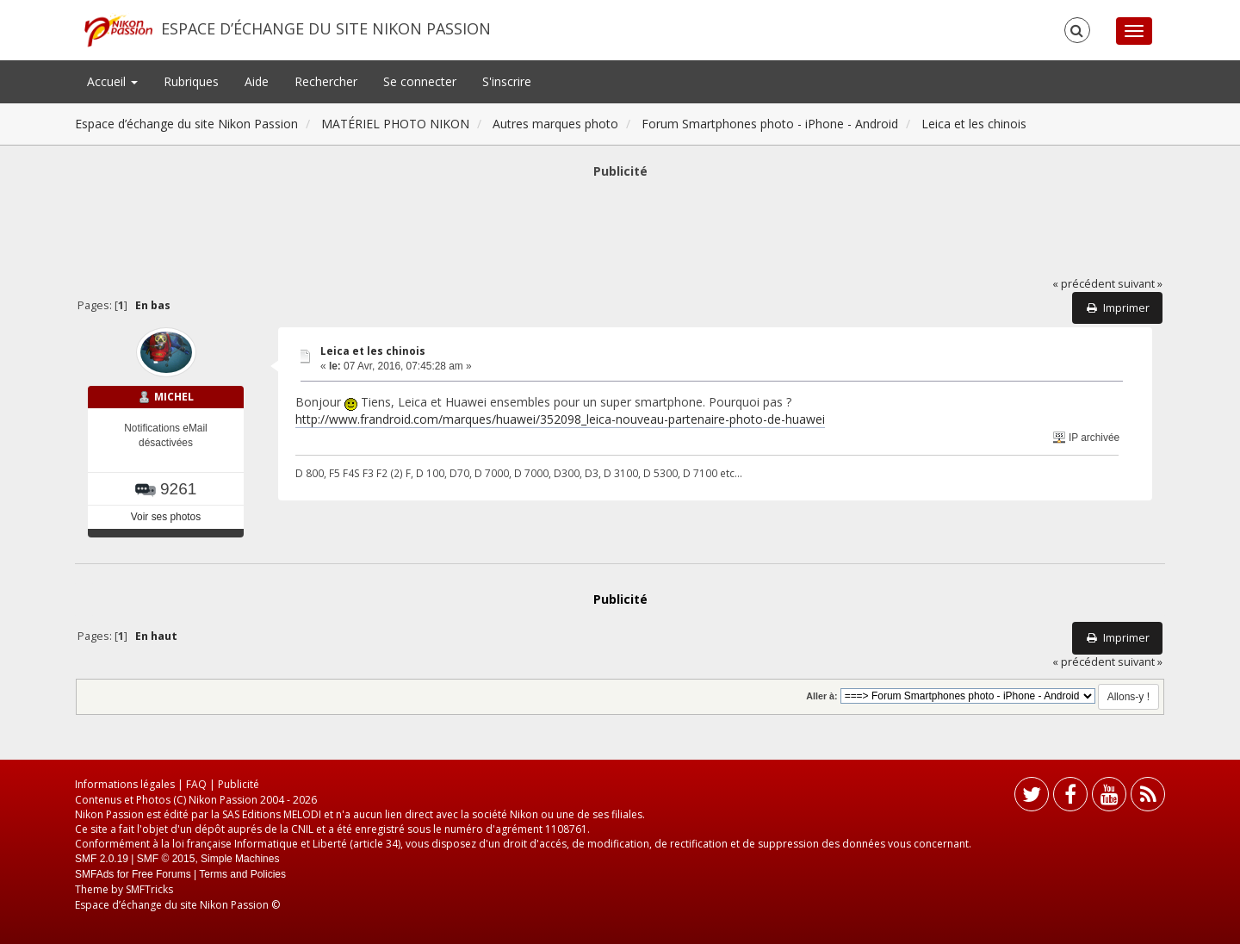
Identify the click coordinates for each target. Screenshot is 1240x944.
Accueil (112, 81)
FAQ (196, 784)
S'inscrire (506, 81)
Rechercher (325, 81)
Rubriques (191, 81)
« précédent (1083, 283)
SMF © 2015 (166, 859)
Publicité (238, 784)
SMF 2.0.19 (101, 859)
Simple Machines (240, 859)
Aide (257, 81)
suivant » (1140, 283)
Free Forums (161, 874)
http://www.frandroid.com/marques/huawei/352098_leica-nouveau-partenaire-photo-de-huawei (560, 419)
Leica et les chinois (372, 351)
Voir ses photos (166, 517)
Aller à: (821, 696)
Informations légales (125, 784)
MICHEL (174, 396)
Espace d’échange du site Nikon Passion (326, 28)
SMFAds (94, 874)
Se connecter (419, 81)
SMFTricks (149, 889)
